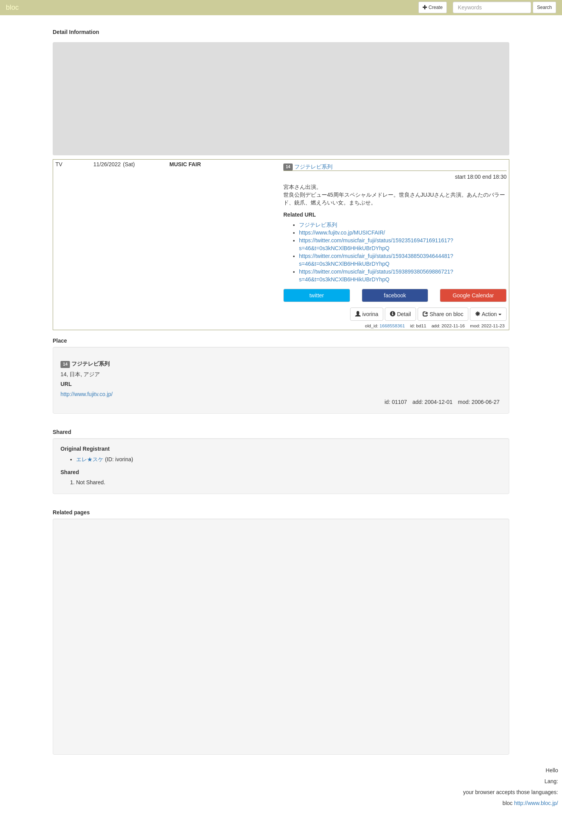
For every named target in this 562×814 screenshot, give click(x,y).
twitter (316, 295)
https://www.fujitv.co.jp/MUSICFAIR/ (342, 232)
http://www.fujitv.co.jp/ (86, 394)
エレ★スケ (89, 459)
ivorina (366, 314)
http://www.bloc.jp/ (536, 803)
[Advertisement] (281, 98)
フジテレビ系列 (313, 167)
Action (488, 314)
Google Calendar (473, 295)
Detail (400, 314)
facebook (395, 295)
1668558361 (392, 325)
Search (544, 7)
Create (433, 7)
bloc (12, 7)
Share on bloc (443, 314)
